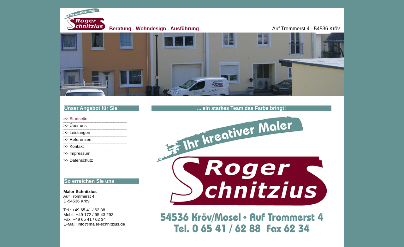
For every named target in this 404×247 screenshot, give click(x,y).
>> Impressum (76, 153)
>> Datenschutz (78, 160)
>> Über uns (74, 125)
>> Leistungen (76, 132)
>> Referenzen (77, 139)
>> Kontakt (73, 146)
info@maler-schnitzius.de (101, 224)
